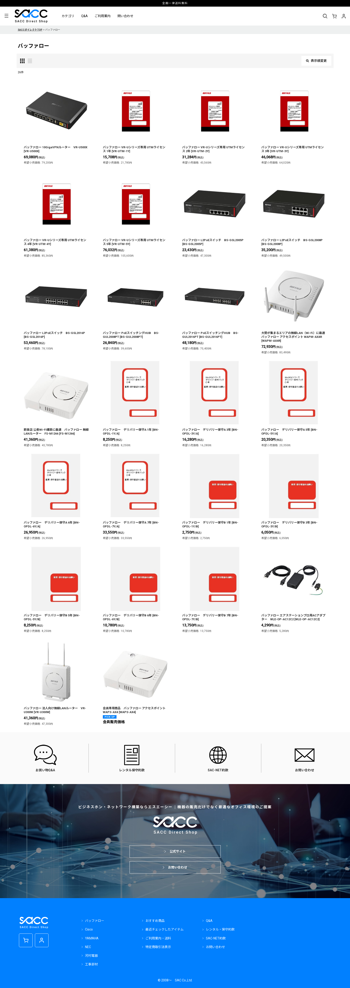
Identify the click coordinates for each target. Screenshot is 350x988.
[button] (6, 16)
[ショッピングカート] (334, 16)
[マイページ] (344, 16)
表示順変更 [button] (316, 61)
